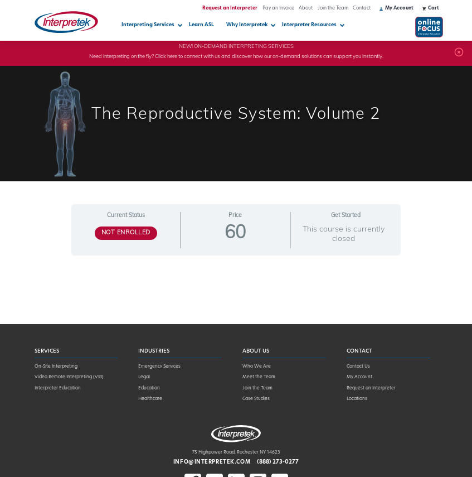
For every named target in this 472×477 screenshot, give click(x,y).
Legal (144, 377)
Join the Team (333, 8)
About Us (255, 351)
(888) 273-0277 (278, 462)
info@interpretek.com (211, 462)
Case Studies (256, 399)
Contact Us (358, 366)
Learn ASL (201, 24)
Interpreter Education (58, 388)
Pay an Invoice (278, 8)
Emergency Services (159, 366)
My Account (359, 377)
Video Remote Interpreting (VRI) (69, 377)
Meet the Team (258, 377)
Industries (153, 351)
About (306, 8)
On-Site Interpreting (56, 366)
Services (47, 351)
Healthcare (150, 399)
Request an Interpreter (229, 8)
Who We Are (256, 366)
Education (149, 388)
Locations (357, 399)
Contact (362, 8)
